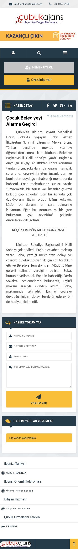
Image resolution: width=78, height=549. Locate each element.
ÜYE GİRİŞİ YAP (39, 80)
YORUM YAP (38, 399)
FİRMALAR (11, 526)
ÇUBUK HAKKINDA (16, 473)
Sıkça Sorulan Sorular (18, 508)
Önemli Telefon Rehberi (19, 490)
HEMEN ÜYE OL (39, 67)
